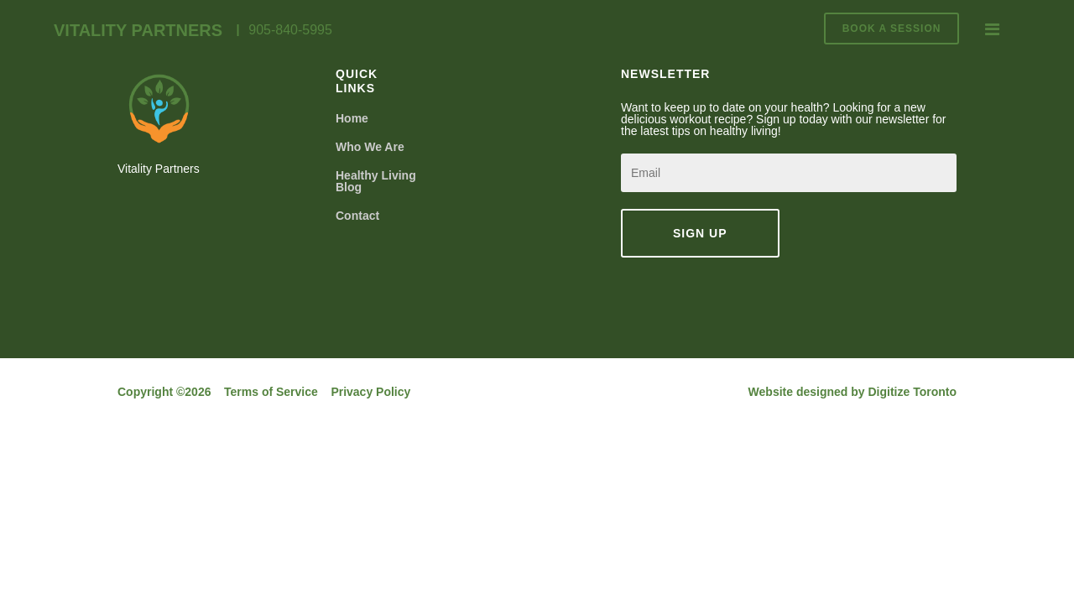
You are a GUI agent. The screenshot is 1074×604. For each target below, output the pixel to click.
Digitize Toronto (912, 391)
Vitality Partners (138, 30)
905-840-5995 (290, 30)
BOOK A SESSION (891, 28)
